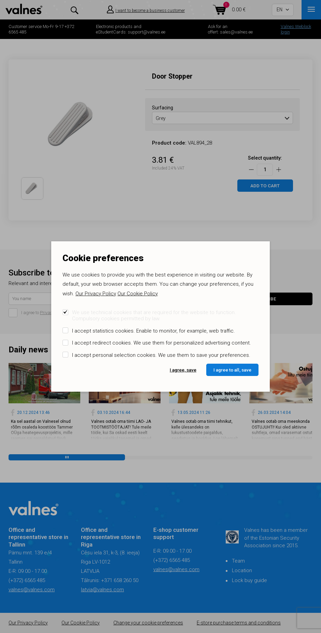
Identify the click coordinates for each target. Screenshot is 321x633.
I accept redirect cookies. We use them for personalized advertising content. (161, 343)
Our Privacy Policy (95, 294)
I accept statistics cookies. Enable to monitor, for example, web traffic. (153, 331)
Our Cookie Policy (137, 294)
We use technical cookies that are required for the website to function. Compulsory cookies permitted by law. (154, 315)
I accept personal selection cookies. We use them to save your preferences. (161, 355)
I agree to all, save (232, 370)
